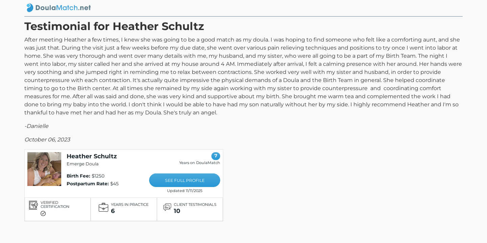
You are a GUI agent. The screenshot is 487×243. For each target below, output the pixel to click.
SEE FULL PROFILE (185, 180)
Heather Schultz (92, 156)
